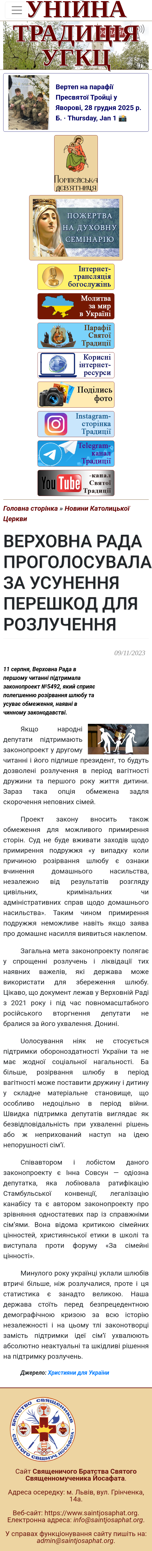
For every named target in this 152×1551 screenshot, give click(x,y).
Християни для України (78, 1372)
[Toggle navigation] (17, 10)
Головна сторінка (30, 508)
